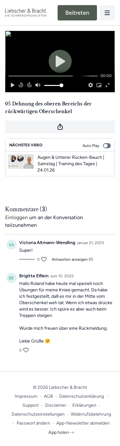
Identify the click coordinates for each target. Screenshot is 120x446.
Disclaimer (55, 405)
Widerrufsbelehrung (91, 414)
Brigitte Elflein (34, 276)
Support (30, 405)
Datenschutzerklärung (81, 396)
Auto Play (97, 145)
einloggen (16, 217)
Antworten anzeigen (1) (72, 259)
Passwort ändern (33, 423)
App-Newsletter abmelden (83, 423)
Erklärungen (84, 405)
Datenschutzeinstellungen (38, 414)
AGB (48, 396)
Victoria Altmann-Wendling (47, 242)
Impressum (26, 396)
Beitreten (77, 12)
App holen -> (61, 432)
